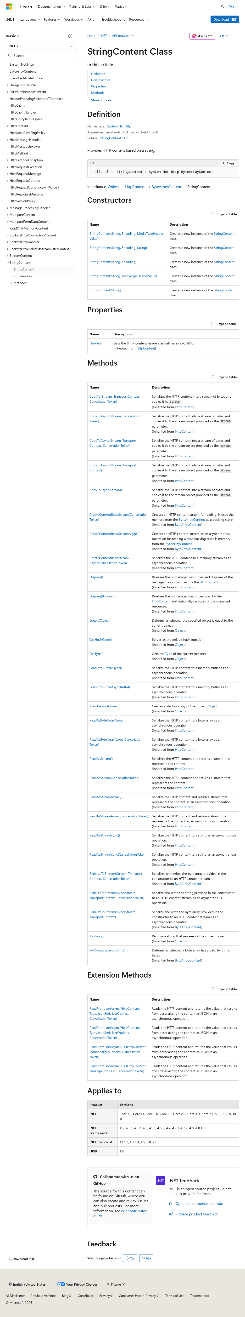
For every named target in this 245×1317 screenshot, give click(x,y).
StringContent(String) (105, 290)
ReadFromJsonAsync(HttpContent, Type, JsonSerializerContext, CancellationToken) (114, 1013)
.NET (103, 35)
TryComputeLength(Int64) (108, 950)
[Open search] (222, 6)
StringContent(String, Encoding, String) (118, 247)
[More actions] (235, 36)
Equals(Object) (100, 620)
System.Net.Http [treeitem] (22, 64)
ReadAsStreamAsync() (105, 797)
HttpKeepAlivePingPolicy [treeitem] (27, 132)
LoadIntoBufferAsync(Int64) (109, 687)
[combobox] (41, 46)
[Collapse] (70, 36)
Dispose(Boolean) (102, 596)
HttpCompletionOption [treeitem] (27, 119)
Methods (97, 92)
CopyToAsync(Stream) (105, 489)
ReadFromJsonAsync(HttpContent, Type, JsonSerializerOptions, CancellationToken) (114, 1032)
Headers (95, 343)
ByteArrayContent (166, 186)
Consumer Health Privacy (137, 1295)
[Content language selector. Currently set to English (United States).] (28, 1284)
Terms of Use (174, 1295)
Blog (65, 1295)
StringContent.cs (112, 138)
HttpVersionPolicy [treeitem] (22, 201)
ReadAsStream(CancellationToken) (114, 777)
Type (168, 653)
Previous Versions (43, 1295)
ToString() (96, 936)
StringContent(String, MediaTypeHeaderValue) (123, 276)
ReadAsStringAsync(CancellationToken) (117, 854)
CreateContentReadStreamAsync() (114, 533)
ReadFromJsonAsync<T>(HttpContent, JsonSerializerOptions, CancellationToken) (117, 1051)
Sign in (234, 6)
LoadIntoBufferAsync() (105, 667)
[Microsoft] (9, 6)
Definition (98, 73)
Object (113, 186)
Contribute (86, 1295)
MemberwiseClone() (103, 706)
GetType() (96, 653)
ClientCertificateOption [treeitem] (26, 78)
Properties (98, 86)
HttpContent (135, 186)
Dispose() (96, 577)
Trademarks (198, 1295)
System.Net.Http (119, 126)
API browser (121, 35)
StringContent (224, 233)
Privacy (104, 1295)
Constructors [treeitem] (23, 276)
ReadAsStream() (101, 758)
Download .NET (225, 19)
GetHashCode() (100, 639)
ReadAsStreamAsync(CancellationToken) (118, 816)
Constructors (100, 80)
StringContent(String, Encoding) (112, 261)
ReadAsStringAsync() (104, 835)
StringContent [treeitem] (23, 269)
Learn (91, 35)
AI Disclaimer (15, 1295)
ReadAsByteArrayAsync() (107, 720)
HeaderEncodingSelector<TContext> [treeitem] (36, 98)
